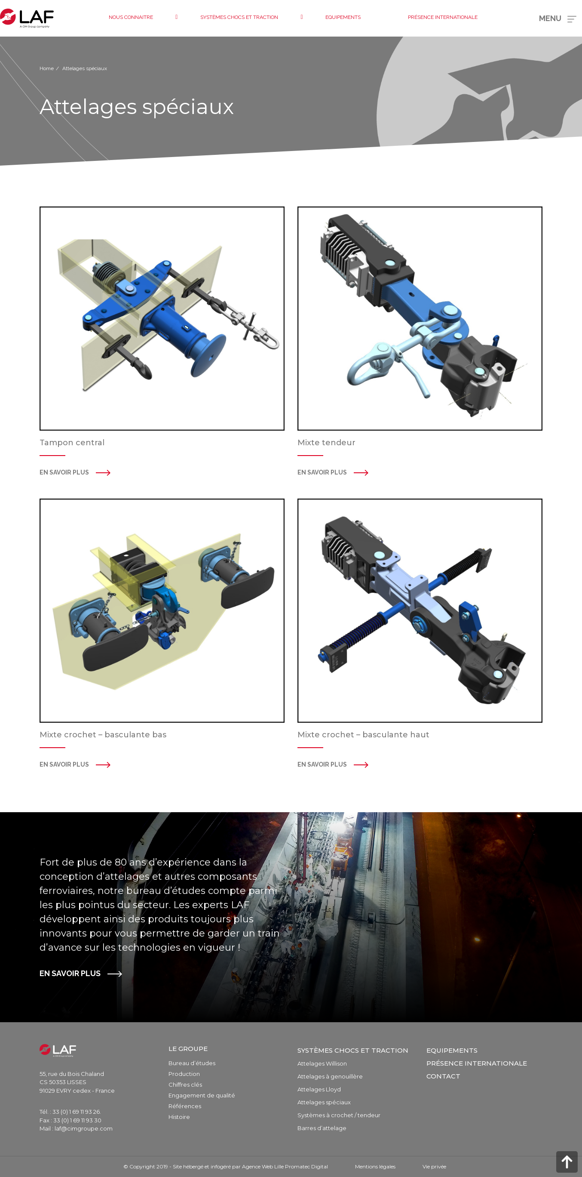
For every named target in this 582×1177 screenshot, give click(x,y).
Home (47, 68)
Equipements (452, 1050)
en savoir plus (322, 472)
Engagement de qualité (201, 1095)
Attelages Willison (322, 1063)
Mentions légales (375, 1166)
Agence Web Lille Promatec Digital (285, 1166)
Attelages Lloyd (319, 1089)
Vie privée (434, 1166)
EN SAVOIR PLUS (70, 973)
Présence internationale (476, 1063)
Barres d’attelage (321, 1128)
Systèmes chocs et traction (352, 1050)
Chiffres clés (185, 1084)
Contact (443, 1076)
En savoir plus (64, 472)
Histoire (179, 1116)
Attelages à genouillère (330, 1076)
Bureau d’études (191, 1063)
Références (184, 1106)
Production (184, 1073)
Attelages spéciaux (324, 1102)
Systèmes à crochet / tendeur (338, 1115)
